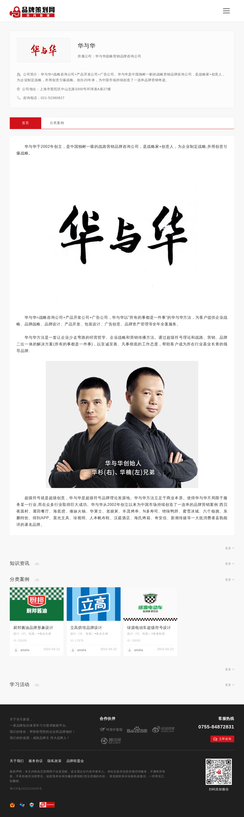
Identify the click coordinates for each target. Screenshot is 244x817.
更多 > (229, 548)
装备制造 (159, 633)
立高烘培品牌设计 (86, 628)
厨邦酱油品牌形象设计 (33, 628)
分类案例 (57, 123)
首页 (25, 123)
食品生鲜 (45, 633)
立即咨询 (222, 739)
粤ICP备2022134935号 (26, 788)
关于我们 (17, 761)
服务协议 (36, 761)
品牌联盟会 (75, 761)
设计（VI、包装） (25, 633)
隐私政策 (54, 761)
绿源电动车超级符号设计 (149, 628)
